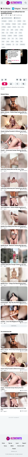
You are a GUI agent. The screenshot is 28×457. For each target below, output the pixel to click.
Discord (24, 9)
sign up (17, 60)
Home (3, 443)
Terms (5, 446)
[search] (25, 3)
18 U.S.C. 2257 (20, 446)
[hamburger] (2, 3)
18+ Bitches (5, 9)
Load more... (14, 325)
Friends (14, 448)
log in (12, 60)
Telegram (16, 9)
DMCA (12, 446)
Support (24, 443)
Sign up (10, 443)
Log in (17, 443)
